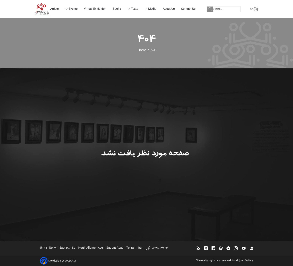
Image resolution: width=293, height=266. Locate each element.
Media (152, 9)
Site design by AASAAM (62, 261)
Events (73, 9)
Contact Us (188, 9)
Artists (54, 9)
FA (254, 9)
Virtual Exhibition (95, 9)
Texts (134, 9)
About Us (169, 9)
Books (117, 9)
